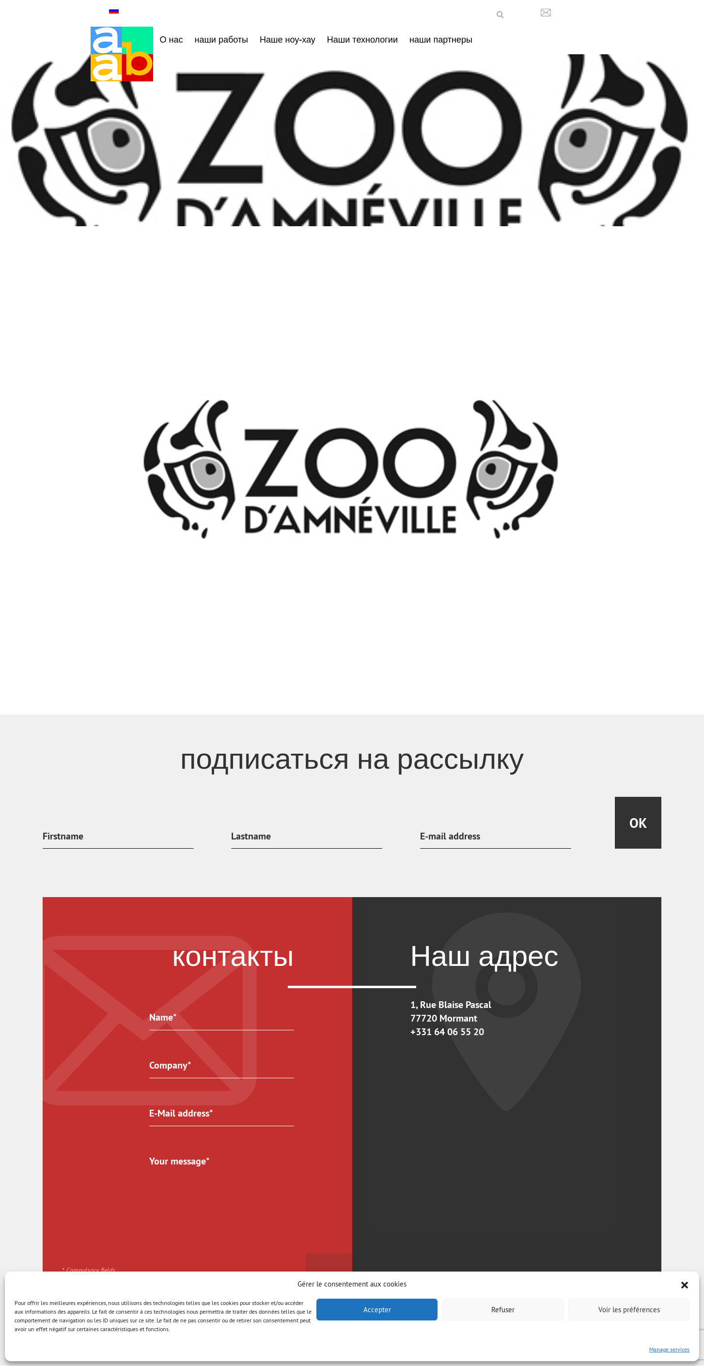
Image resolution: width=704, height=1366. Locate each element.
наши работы (221, 39)
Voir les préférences (629, 1309)
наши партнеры (440, 39)
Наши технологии (362, 39)
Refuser (503, 1309)
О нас (171, 39)
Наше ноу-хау (287, 39)
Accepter (377, 1309)
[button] (684, 1284)
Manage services (669, 1349)
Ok (638, 823)
